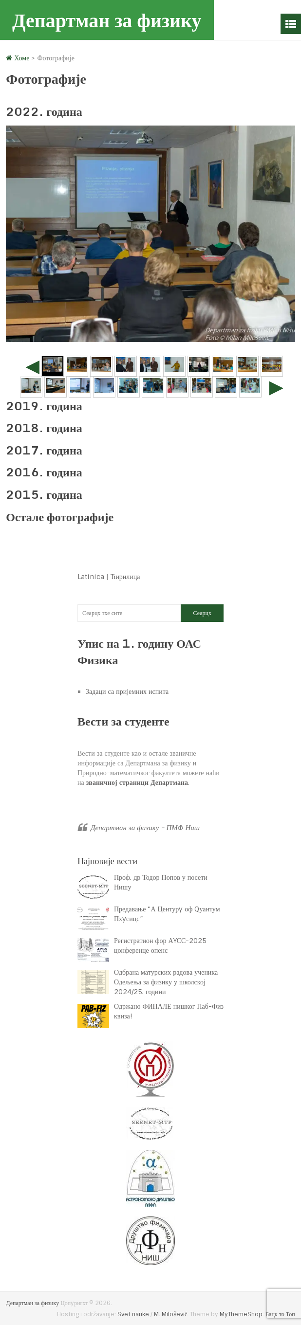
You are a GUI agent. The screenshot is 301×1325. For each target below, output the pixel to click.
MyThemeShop (241, 1314)
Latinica (90, 576)
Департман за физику (107, 20)
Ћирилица (125, 576)
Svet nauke (133, 1314)
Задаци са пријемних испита (127, 691)
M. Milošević (170, 1314)
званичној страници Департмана (137, 782)
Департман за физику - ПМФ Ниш (145, 828)
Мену (291, 24)
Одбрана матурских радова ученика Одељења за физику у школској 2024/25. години (166, 982)
